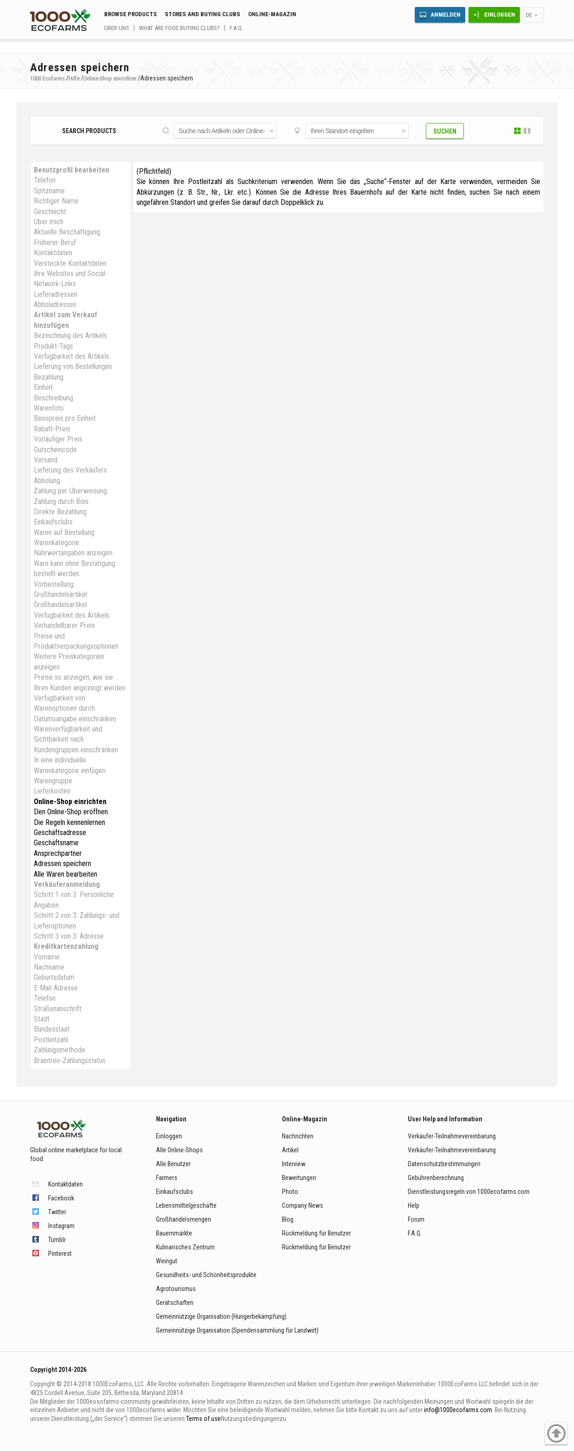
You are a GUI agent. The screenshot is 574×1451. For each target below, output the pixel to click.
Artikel (290, 1150)
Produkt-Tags (53, 346)
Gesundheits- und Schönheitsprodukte (206, 1275)
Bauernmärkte (174, 1233)
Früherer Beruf (55, 242)
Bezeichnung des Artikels (70, 335)
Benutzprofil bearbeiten (71, 170)
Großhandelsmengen (183, 1219)
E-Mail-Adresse (56, 988)
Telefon (45, 180)
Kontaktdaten (53, 252)
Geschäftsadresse (60, 832)
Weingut (166, 1261)
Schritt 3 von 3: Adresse (69, 936)
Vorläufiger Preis (58, 439)
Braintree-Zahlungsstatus (70, 1060)
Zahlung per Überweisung (70, 490)
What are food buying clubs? (179, 28)
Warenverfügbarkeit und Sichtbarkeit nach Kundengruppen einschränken (76, 739)
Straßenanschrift (57, 1008)
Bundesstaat (51, 1029)
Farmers (166, 1177)
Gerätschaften (174, 1302)
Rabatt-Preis (52, 428)
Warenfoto (49, 408)
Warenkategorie (56, 542)
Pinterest (60, 1253)
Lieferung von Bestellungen (73, 366)
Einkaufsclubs (53, 521)
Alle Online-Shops (179, 1150)
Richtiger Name (56, 201)
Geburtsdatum (54, 977)
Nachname (49, 967)
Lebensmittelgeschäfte (186, 1205)
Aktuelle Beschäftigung (67, 231)
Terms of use (203, 1418)
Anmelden (445, 14)
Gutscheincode (55, 449)
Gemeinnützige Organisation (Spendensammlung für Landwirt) (237, 1330)
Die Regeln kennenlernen (69, 822)
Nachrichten (297, 1136)
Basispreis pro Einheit (65, 418)
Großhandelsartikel (60, 594)
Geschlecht (50, 211)
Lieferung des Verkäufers (70, 470)
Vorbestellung (54, 584)
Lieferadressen (55, 294)
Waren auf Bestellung (64, 532)
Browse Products (130, 14)
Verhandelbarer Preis (64, 625)
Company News (302, 1205)
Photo (290, 1191)
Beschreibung (53, 397)
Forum (416, 1219)
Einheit (43, 387)
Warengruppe (53, 780)
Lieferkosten (52, 791)
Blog (287, 1219)
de (529, 15)
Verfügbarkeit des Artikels (71, 356)
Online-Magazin (272, 14)
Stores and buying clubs (202, 14)
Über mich (48, 221)
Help (413, 1205)
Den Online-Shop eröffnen (71, 811)
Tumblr (57, 1239)
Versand (45, 459)
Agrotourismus (176, 1288)
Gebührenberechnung (436, 1177)
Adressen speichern (62, 863)
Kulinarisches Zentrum (185, 1247)
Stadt (42, 1018)
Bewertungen (299, 1177)
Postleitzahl (51, 1039)
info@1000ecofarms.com (458, 1410)
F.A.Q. (236, 28)
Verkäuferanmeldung (67, 884)
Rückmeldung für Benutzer (316, 1233)
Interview (294, 1164)
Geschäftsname (56, 842)
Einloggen (499, 14)
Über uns (116, 28)
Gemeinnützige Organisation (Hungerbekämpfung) (221, 1316)
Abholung (47, 480)
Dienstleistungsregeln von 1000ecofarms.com (469, 1191)
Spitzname (49, 190)
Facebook (61, 1198)
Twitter (57, 1212)
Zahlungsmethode (59, 1049)
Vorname (47, 957)
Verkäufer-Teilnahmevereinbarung (452, 1136)
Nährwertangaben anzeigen (73, 552)
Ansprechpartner (58, 853)
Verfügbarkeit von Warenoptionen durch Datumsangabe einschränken (75, 708)
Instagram (61, 1226)
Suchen (444, 131)
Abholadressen (55, 304)
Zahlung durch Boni (61, 501)
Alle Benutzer (173, 1164)
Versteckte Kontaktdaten (70, 263)
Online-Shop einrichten (70, 801)
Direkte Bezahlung (60, 511)
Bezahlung (48, 377)
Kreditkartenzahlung (66, 946)
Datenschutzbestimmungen (444, 1164)
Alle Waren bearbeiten (65, 874)
